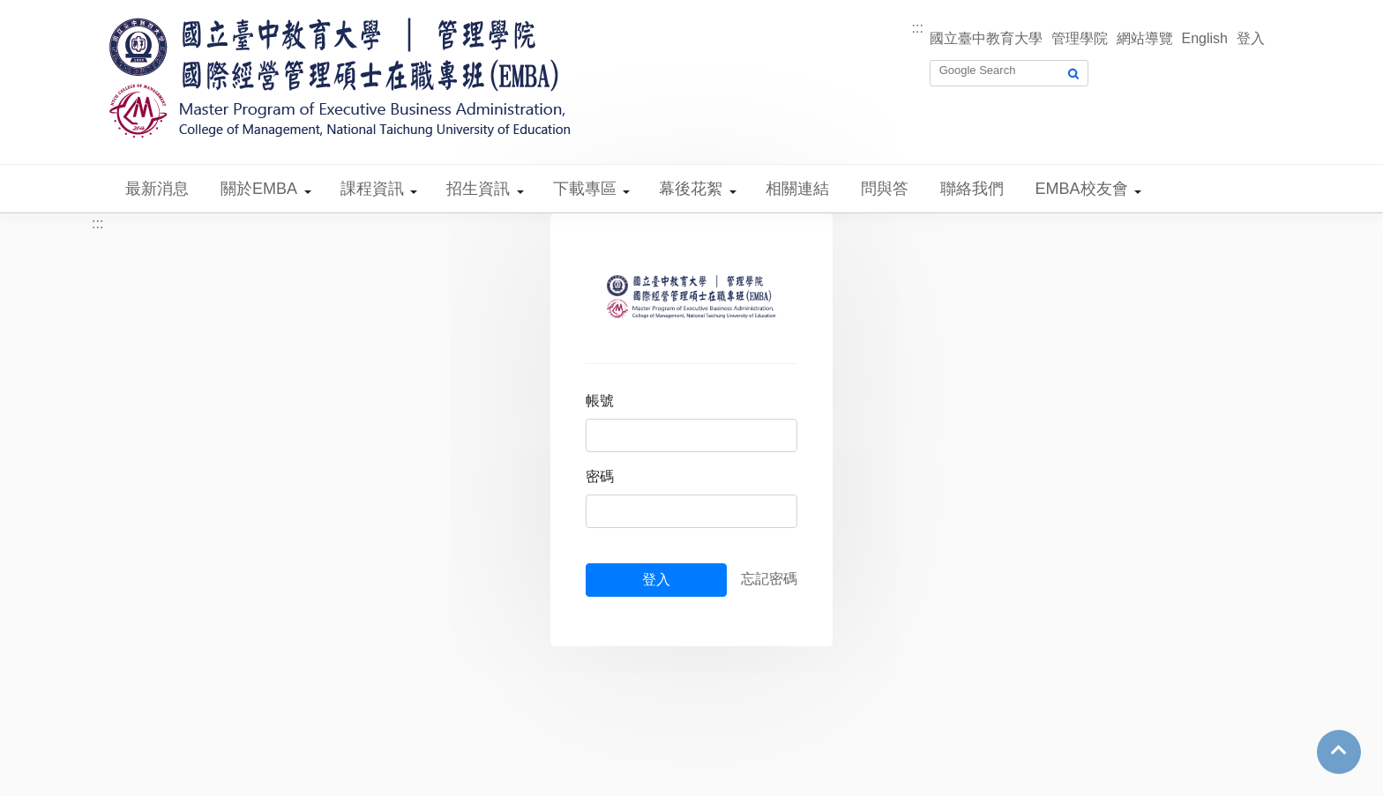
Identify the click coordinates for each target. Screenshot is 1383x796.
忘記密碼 (769, 578)
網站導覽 (1145, 38)
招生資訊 (478, 188)
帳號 (600, 400)
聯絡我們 (972, 188)
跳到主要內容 (42, 10)
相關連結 (797, 188)
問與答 (884, 188)
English (1205, 38)
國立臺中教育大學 (986, 38)
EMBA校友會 (1081, 188)
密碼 (600, 476)
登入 (1251, 38)
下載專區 (585, 188)
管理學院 (1079, 38)
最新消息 (157, 188)
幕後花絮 (690, 188)
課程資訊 (372, 188)
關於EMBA (259, 188)
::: (917, 27)
